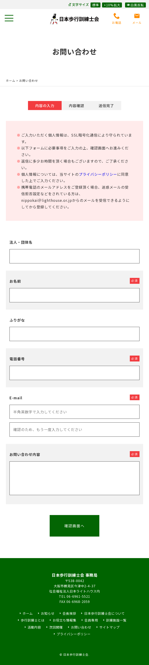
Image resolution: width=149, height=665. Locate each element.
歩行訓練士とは (32, 620)
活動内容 (34, 627)
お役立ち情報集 (64, 620)
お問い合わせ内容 (24, 458)
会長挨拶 (69, 613)
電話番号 (17, 362)
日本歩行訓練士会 (74, 19)
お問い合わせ (81, 627)
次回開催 (56, 627)
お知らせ (47, 613)
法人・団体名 (21, 246)
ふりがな (17, 323)
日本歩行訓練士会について (104, 613)
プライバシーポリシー (98, 178)
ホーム (10, 80)
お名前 (15, 285)
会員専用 (91, 620)
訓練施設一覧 (116, 620)
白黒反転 (135, 4)
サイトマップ (109, 627)
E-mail (15, 401)
